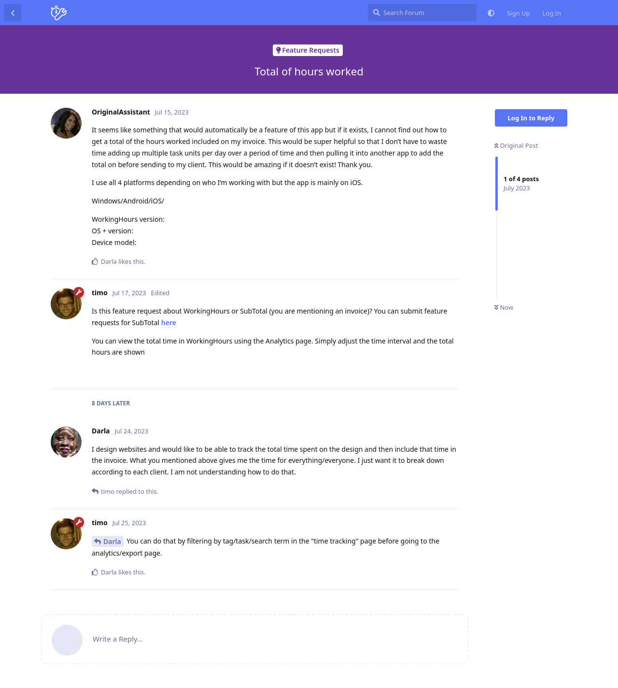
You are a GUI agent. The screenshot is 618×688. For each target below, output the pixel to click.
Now (503, 307)
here (168, 322)
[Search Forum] (422, 12)
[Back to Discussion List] (12, 12)
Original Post (516, 145)
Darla (112, 541)
